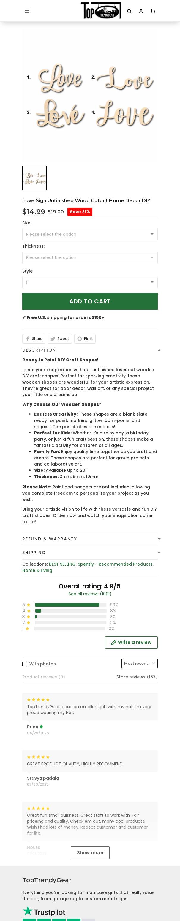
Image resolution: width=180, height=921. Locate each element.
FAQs (27, 911)
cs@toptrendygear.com (54, 751)
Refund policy (37, 845)
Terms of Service (40, 827)
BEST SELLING (62, 564)
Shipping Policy (38, 836)
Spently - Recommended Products (115, 564)
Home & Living (37, 570)
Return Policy (36, 854)
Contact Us (34, 902)
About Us (32, 893)
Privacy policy (37, 817)
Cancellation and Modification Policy (62, 863)
